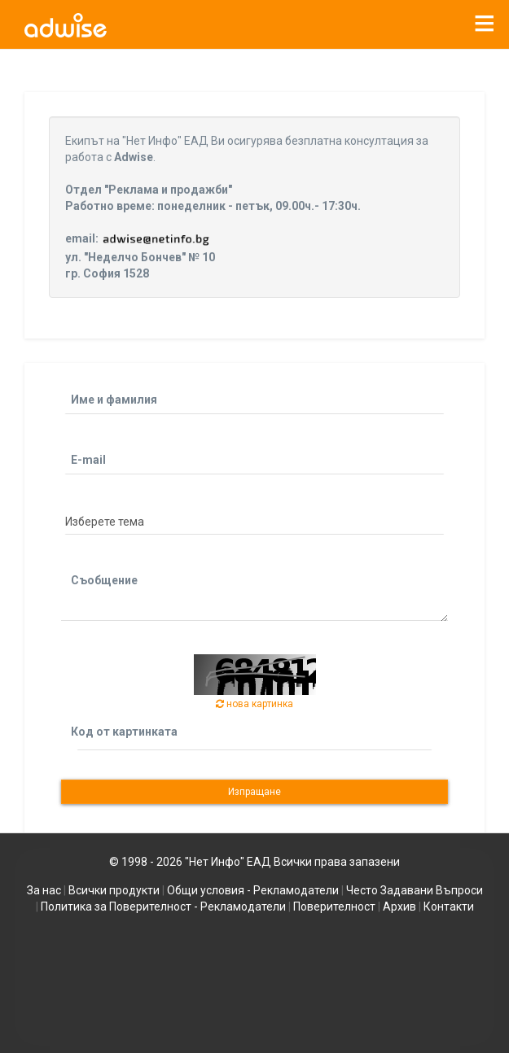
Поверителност (334, 906)
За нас (44, 890)
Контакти (448, 906)
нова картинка (254, 704)
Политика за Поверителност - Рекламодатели (163, 906)
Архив (399, 906)
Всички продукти (114, 890)
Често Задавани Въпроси (414, 890)
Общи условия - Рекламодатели (253, 890)
